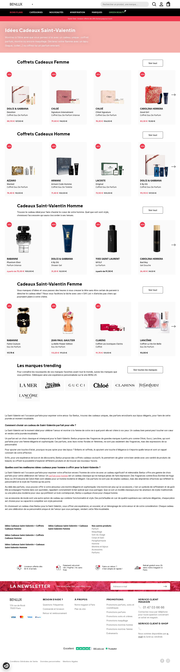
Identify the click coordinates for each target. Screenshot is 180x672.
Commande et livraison (53, 609)
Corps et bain (98, 537)
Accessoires (97, 549)
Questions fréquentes (53, 605)
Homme (95, 543)
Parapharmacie (99, 540)
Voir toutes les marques (145, 370)
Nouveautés (56, 12)
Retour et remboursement (55, 613)
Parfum (95, 528)
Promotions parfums (116, 612)
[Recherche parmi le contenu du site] (125, 4)
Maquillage (97, 531)
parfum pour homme (58, 475)
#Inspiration (77, 12)
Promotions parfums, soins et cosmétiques (120, 606)
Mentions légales (70, 661)
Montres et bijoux (100, 546)
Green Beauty (116, 12)
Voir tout (153, 63)
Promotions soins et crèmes (119, 616)
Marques (97, 12)
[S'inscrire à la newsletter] (165, 586)
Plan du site (80, 609)
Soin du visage (98, 534)
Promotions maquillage (117, 620)
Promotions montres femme (119, 629)
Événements (112, 633)
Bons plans (16, 12)
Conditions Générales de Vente (24, 661)
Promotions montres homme (120, 625)
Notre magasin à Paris (85, 605)
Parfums (96, 552)
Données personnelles (50, 661)
